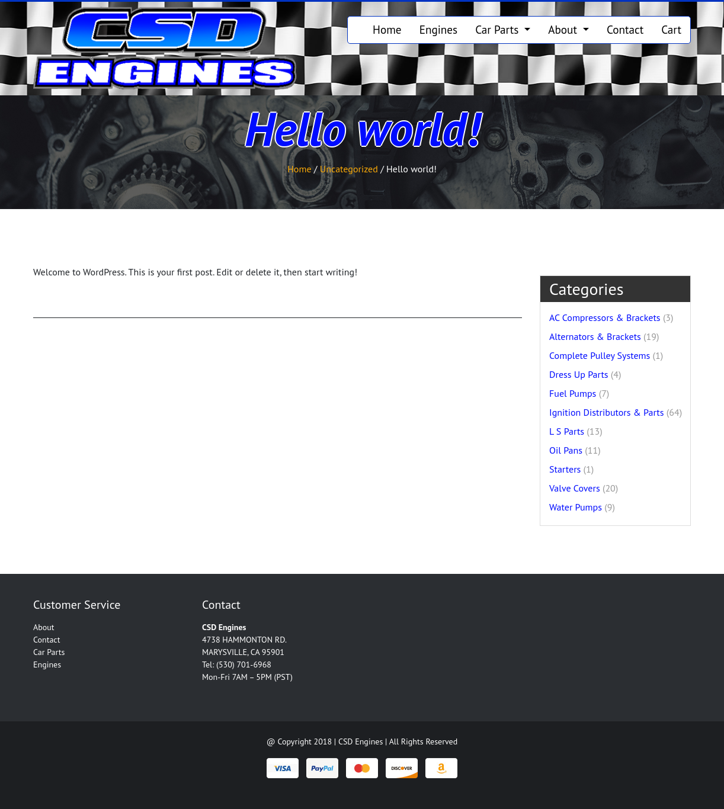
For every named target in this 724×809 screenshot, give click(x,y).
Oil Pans (565, 450)
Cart (671, 29)
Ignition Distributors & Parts (606, 412)
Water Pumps (575, 507)
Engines (438, 29)
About (564, 29)
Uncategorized (349, 169)
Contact (625, 29)
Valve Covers (574, 488)
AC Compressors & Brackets (605, 317)
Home (387, 29)
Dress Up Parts (578, 374)
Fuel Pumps (572, 393)
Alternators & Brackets (595, 336)
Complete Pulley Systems (599, 355)
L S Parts (566, 431)
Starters (565, 469)
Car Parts (498, 29)
